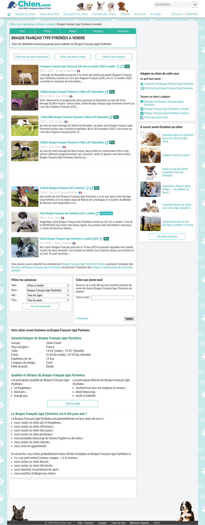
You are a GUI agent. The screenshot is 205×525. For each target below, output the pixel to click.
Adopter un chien (25, 14)
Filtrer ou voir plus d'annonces (31, 56)
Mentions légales (139, 522)
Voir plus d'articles (167, 236)
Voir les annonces (40, 306)
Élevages (98, 31)
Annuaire (155, 14)
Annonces (140, 14)
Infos (22, 31)
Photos (47, 31)
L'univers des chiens (104, 14)
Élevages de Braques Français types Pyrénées (162, 103)
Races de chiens (49, 14)
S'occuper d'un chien (75, 14)
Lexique (102, 522)
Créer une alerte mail (154, 117)
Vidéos (72, 31)
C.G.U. (157, 522)
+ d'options (82, 318)
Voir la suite (73, 403)
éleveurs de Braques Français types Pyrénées (36, 267)
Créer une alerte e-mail (72, 56)
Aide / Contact (85, 522)
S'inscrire (177, 14)
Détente (125, 14)
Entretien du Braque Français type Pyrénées (166, 88)
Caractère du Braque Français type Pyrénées (166, 83)
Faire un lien (118, 522)
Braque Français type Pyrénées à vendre (164, 109)
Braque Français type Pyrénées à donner (84, 264)
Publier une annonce (113, 56)
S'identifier (192, 14)
